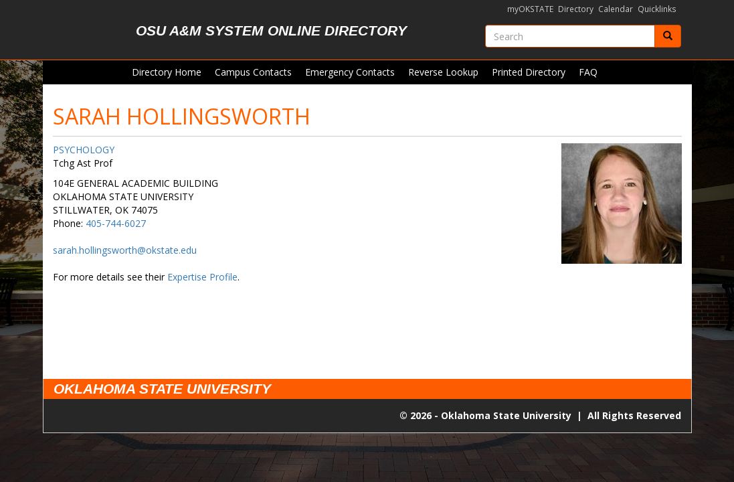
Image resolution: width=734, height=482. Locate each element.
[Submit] (667, 36)
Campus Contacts (253, 72)
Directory (575, 9)
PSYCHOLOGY (83, 149)
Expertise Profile (202, 276)
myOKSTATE (530, 9)
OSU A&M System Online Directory (271, 30)
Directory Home (166, 72)
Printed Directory (528, 72)
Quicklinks (657, 9)
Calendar (615, 9)
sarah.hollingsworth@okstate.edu (125, 250)
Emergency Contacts (350, 72)
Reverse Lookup (443, 72)
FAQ (588, 72)
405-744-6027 (116, 223)
